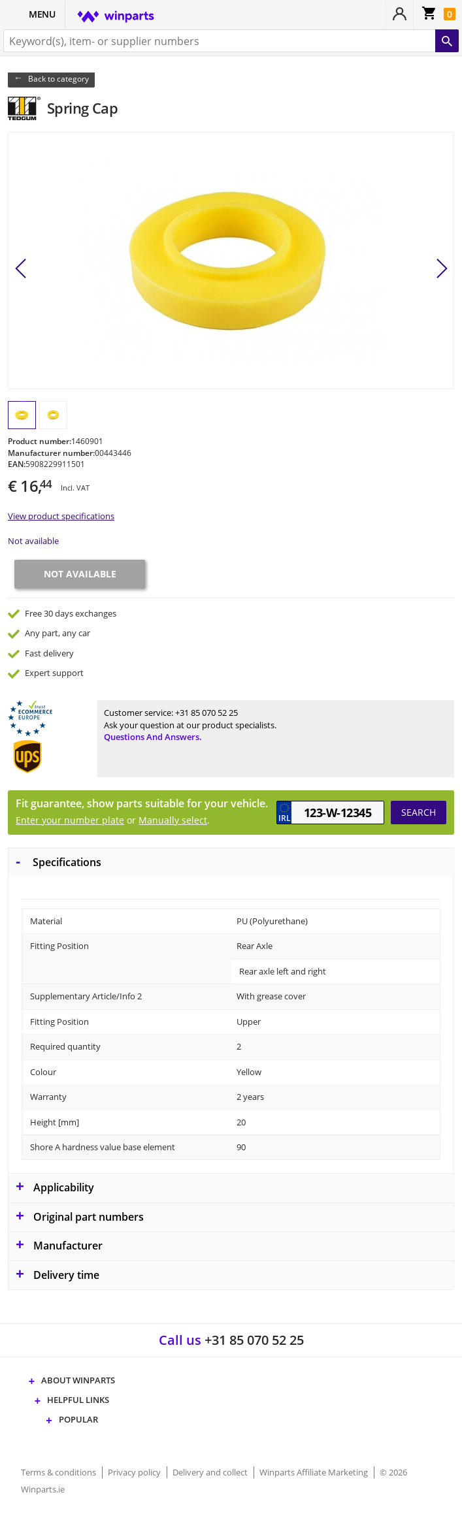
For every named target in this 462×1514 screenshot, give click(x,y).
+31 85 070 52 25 (206, 712)
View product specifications (61, 516)
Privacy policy (135, 1472)
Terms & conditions (59, 1472)
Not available (33, 541)
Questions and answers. (153, 737)
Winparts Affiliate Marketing (314, 1472)
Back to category (58, 78)
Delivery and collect (211, 1472)
